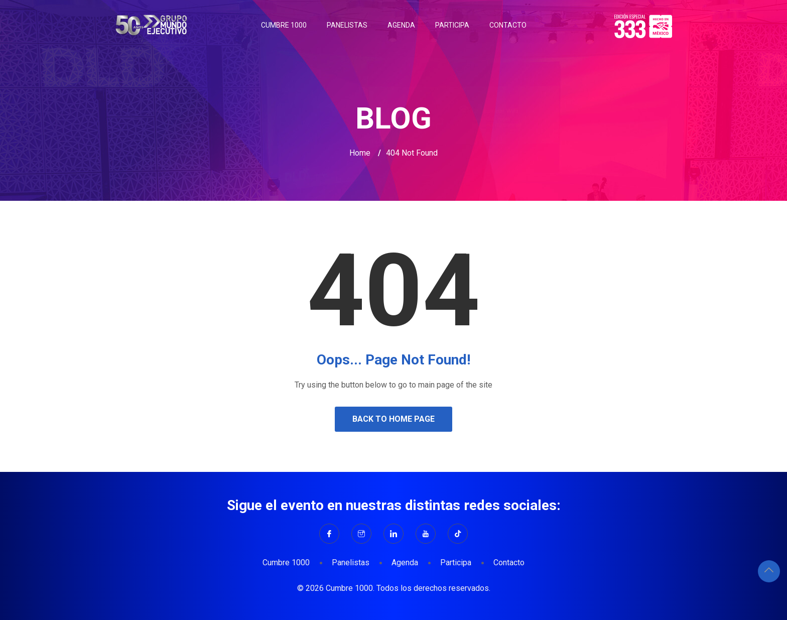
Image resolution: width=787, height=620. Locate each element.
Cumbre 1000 (284, 25)
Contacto (508, 25)
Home (359, 153)
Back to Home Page (393, 419)
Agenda (401, 25)
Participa (452, 25)
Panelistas (347, 25)
